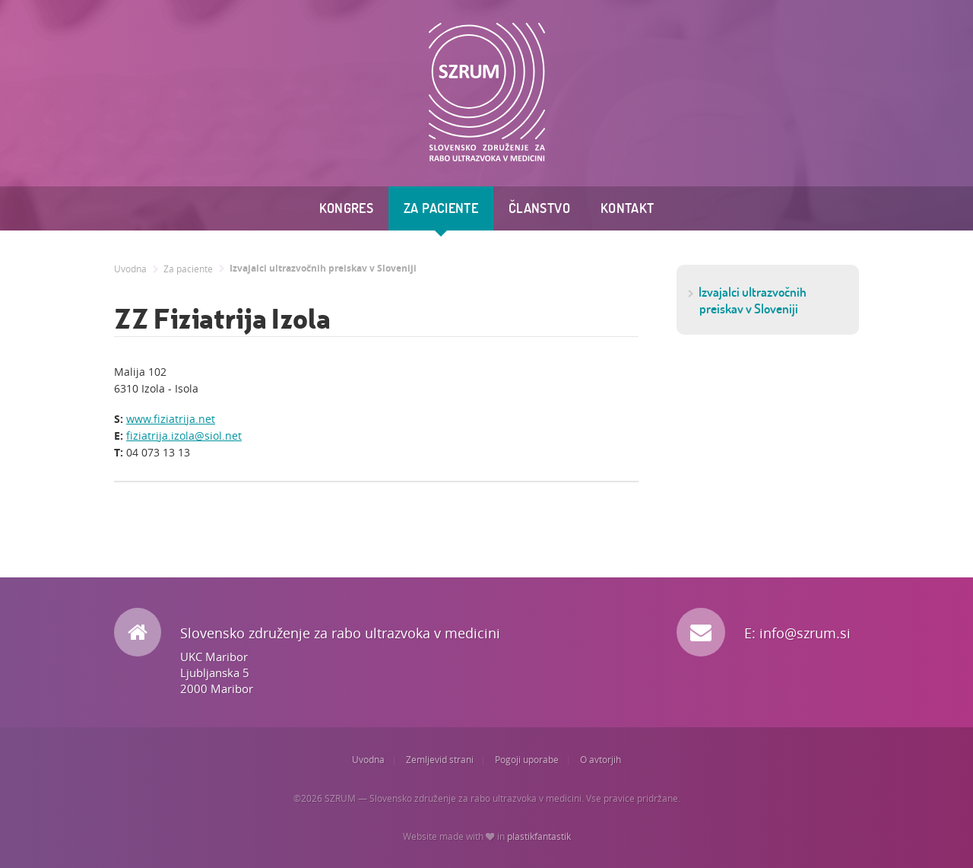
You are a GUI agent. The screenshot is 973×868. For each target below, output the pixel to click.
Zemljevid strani (440, 759)
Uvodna (130, 269)
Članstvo (539, 208)
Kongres (346, 208)
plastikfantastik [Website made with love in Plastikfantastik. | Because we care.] (539, 836)
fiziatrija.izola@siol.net (184, 435)
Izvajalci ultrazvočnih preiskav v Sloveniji (323, 268)
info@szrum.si (805, 633)
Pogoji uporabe (527, 759)
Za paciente (441, 208)
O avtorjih (600, 759)
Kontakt (627, 208)
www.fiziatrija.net (170, 419)
